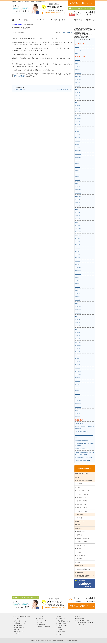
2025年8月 (77, 86)
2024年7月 (77, 128)
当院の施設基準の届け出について (84, 576)
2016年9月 (77, 410)
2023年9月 (77, 160)
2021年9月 (77, 238)
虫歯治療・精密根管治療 (83, 538)
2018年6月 (77, 358)
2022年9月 (77, 199)
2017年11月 (78, 371)
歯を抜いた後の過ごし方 (63, 89)
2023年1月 (77, 186)
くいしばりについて (79, 423)
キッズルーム (80, 487)
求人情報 (77, 525)
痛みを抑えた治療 (81, 497)
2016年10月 (78, 407)
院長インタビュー (80, 521)
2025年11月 (78, 76)
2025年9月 (77, 82)
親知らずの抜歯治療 (82, 545)
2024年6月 (77, 131)
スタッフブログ (67, 33)
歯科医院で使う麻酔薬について (82, 449)
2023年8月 (77, 163)
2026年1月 (77, 69)
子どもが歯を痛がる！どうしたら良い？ (84, 457)
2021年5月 (77, 251)
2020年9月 (77, 277)
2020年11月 (78, 270)
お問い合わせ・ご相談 (81, 473)
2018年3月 (77, 364)
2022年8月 (77, 202)
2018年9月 (77, 348)
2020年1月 (77, 303)
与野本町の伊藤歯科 (19, 76)
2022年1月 (77, 225)
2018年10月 (78, 345)
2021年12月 (78, 228)
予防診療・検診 (81, 531)
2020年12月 (78, 267)
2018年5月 (77, 361)
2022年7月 (77, 206)
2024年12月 (78, 112)
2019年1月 (77, 339)
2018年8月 (77, 351)
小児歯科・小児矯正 (82, 541)
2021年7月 (77, 244)
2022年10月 (78, 196)
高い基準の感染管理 (82, 501)
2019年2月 (77, 335)
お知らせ (77, 47)
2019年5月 (77, 326)
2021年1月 (77, 264)
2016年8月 (77, 413)
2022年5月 (77, 212)
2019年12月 (78, 306)
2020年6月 (77, 287)
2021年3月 (77, 257)
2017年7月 (77, 384)
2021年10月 (78, 235)
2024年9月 (77, 121)
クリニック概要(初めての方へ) (25, 21)
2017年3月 (77, 394)
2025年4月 (77, 99)
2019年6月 (77, 322)
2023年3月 (77, 180)
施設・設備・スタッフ (82, 504)
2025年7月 (77, 89)
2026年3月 (77, 63)
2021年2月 (77, 261)
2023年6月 (77, 170)
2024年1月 (77, 147)
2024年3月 (77, 141)
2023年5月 (77, 173)
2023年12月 (78, 150)
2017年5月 (77, 387)
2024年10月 (78, 118)
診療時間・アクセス (82, 507)
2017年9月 (77, 377)
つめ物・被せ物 (81, 555)
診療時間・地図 (89, 21)
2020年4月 (77, 293)
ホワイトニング (81, 552)
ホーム (13, 21)
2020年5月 (77, 290)
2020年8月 (77, 280)
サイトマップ (80, 625)
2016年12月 (78, 400)
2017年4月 (77, 390)
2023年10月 (78, 157)
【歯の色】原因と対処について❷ (82, 460)
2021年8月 (77, 241)
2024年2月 (77, 144)
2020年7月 (77, 283)
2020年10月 (78, 274)
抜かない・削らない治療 (83, 490)
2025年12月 (78, 73)
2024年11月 (78, 115)
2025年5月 (77, 95)
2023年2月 (77, 183)
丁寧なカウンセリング (82, 494)
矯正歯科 (79, 548)
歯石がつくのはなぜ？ (19, 89)
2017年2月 (77, 397)
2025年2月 (77, 105)
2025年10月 (78, 79)
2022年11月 (78, 193)
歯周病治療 (79, 535)
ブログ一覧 (79, 518)
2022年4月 (77, 215)
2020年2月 (77, 300)
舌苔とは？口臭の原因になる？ (82, 431)
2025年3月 (77, 102)
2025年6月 (77, 92)
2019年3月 (77, 332)
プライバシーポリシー (82, 511)
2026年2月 (77, 66)
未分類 (76, 53)
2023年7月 (77, 167)
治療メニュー (65, 21)
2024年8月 (77, 124)
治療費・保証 (77, 21)
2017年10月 (78, 374)
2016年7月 (77, 416)
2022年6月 (77, 209)
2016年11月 (78, 403)
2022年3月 (77, 219)
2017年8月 (77, 381)
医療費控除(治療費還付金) (83, 569)
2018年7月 (77, 355)
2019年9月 (77, 316)
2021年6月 (77, 248)
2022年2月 (77, 222)
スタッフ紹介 (53, 21)
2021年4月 (77, 254)
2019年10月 (78, 313)
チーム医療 (79, 484)
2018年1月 (77, 368)
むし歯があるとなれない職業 (81, 440)
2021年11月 (78, 231)
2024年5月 (77, 134)
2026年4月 (77, 60)
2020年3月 (77, 296)
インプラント (80, 559)
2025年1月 (77, 108)
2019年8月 (77, 319)
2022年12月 (78, 189)
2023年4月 (77, 176)
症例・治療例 (79, 572)
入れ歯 (78, 562)
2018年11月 (78, 342)
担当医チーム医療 (41, 21)
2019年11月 (78, 309)
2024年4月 (77, 137)
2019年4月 (77, 329)
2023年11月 (78, 154)
